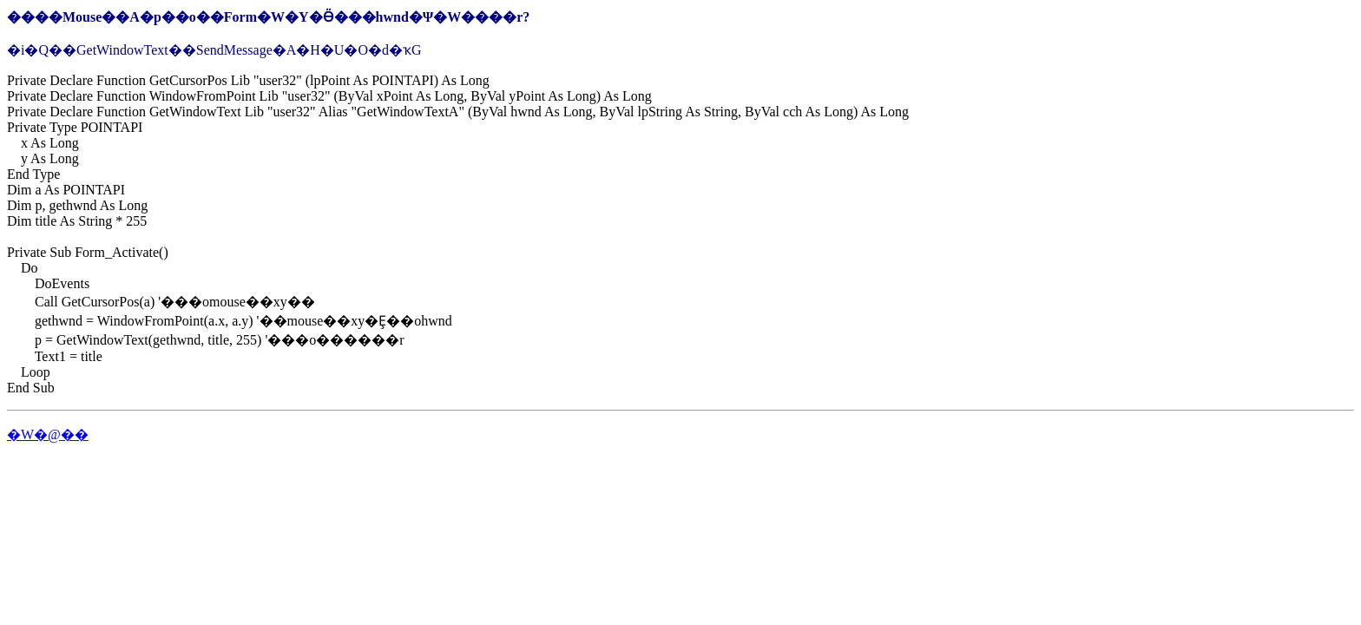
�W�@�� (48, 434)
